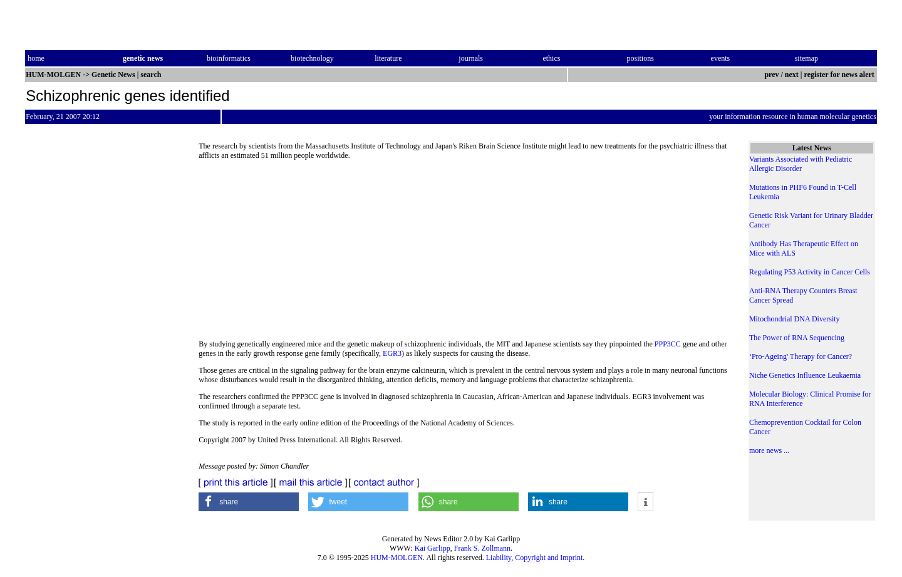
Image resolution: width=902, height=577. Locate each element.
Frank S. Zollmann (482, 548)
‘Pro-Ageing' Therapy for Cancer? (800, 356)
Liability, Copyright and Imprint (534, 557)
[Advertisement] (463, 253)
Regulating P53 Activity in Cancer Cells (809, 272)
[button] (249, 501)
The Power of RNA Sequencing (796, 337)
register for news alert (840, 74)
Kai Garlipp (432, 548)
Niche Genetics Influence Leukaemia (805, 375)
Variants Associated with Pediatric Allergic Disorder (800, 164)
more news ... (769, 450)
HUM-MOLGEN (397, 557)
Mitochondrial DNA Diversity (794, 318)
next (792, 74)
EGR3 (392, 353)
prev (771, 74)
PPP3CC (668, 344)
